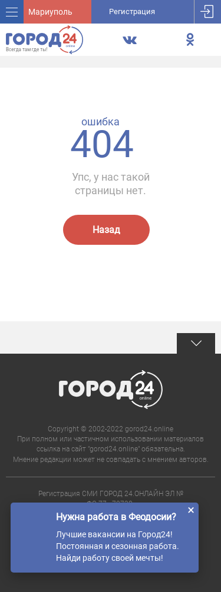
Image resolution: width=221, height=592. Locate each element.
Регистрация (132, 11)
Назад (106, 229)
